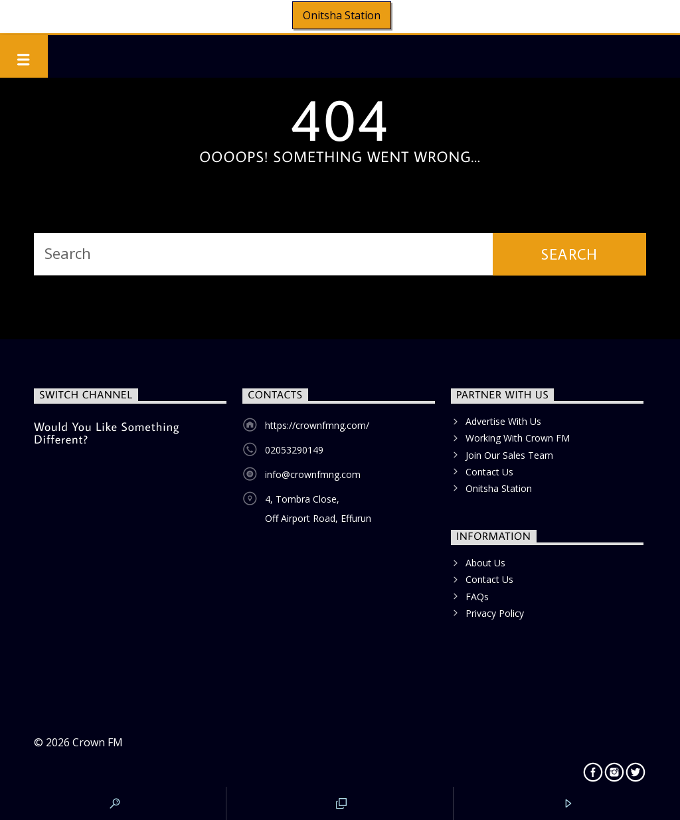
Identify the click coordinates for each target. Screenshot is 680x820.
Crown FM (97, 742)
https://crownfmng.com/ (317, 425)
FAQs (477, 596)
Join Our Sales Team (509, 455)
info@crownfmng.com (313, 474)
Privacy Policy (495, 613)
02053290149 (294, 450)
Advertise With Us (503, 421)
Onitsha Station (342, 15)
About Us (485, 562)
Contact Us (489, 471)
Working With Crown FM (518, 438)
